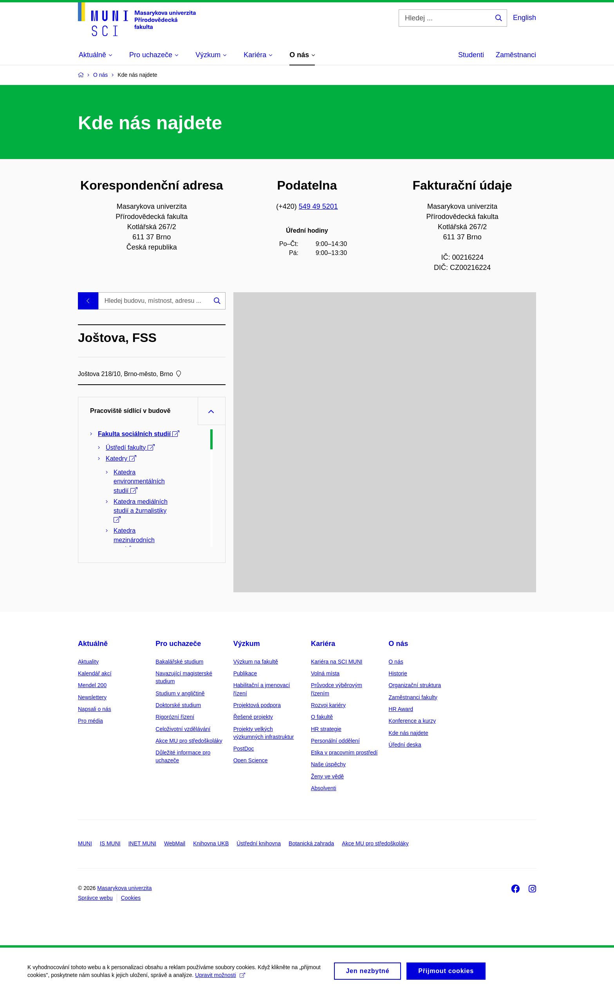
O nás (398, 644)
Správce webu (95, 898)
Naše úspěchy (328, 764)
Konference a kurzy (412, 721)
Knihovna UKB (211, 843)
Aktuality (88, 662)
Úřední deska (404, 745)
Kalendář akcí (95, 673)
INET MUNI (142, 843)
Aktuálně (93, 644)
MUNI (85, 843)
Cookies (131, 898)
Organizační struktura (414, 685)
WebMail (174, 843)
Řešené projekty (253, 717)
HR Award (400, 709)
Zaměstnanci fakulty (412, 697)
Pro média (90, 721)
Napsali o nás (94, 709)
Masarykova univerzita (124, 888)
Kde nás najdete (408, 733)
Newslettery (92, 697)
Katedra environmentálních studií (139, 481)
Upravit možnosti (220, 979)
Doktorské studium (178, 705)
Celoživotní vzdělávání (182, 729)
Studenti (471, 55)
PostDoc (243, 748)
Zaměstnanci (516, 55)
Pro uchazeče (178, 644)
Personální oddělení (335, 741)
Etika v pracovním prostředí (344, 752)
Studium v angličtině (179, 693)
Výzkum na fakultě (255, 662)
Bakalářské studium (179, 662)
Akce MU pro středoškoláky (188, 741)
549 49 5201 (318, 206)
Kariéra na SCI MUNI (336, 662)
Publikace (245, 673)
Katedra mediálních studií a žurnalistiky (141, 510)
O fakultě (322, 717)
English (524, 18)
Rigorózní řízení (174, 717)
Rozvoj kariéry (328, 705)
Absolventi (323, 788)
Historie (397, 673)
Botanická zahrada (311, 843)
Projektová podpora (257, 705)
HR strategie (326, 729)
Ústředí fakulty (130, 447)
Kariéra (323, 644)
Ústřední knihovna (259, 843)
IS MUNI (110, 843)
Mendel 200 (92, 685)
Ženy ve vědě (327, 776)
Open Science (250, 760)
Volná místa (325, 673)
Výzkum (246, 644)
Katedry (121, 458)
